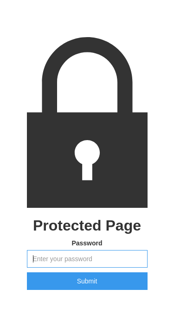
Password (86, 243)
